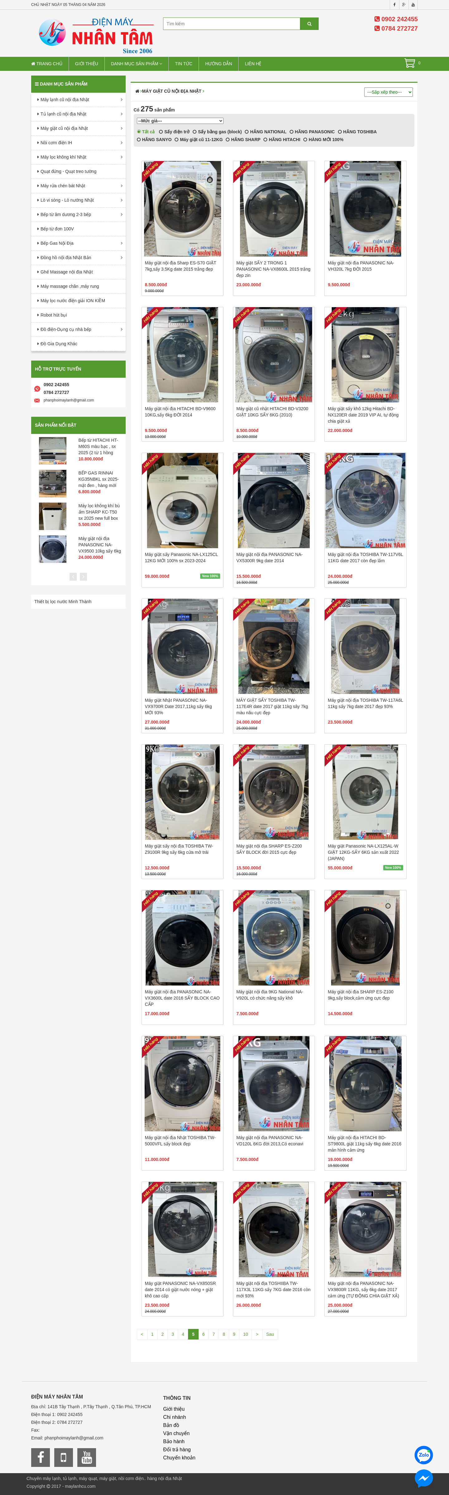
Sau (270, 1334)
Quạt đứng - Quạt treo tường (68, 171)
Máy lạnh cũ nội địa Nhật (65, 99)
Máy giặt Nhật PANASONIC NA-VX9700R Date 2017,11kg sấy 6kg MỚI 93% (178, 706)
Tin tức (183, 63)
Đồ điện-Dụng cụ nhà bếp (66, 329)
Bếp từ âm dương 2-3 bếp (66, 214)
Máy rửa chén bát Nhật (63, 185)
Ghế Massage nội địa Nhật (67, 271)
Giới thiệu (86, 63)
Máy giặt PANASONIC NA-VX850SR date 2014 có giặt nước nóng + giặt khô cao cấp (180, 1289)
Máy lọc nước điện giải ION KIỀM (73, 300)
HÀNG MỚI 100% (323, 139)
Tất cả (146, 131)
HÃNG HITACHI (281, 139)
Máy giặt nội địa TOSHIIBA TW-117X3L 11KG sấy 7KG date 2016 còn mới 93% (273, 1289)
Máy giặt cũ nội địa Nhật (64, 128)
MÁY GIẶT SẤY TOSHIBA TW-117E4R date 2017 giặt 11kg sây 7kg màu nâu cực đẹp (272, 706)
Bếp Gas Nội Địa (57, 243)
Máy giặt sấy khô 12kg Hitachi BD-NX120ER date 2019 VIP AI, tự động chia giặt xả (363, 415)
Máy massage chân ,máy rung (70, 286)
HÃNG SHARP (243, 139)
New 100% (210, 576)
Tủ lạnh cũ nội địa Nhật (63, 113)
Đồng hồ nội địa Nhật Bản (66, 257)
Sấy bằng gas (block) (217, 131)
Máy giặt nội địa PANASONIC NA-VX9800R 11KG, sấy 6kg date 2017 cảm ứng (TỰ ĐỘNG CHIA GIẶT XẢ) (363, 1289)
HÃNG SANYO (154, 139)
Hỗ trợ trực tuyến (58, 368)
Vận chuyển (176, 1433)
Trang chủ (46, 63)
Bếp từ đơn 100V (57, 228)
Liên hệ (253, 63)
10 (245, 1334)
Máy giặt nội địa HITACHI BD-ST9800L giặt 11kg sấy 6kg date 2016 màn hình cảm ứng (364, 1144)
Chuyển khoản (179, 1457)
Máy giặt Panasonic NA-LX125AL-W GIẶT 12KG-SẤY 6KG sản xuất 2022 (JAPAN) (363, 852)
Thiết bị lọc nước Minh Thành (62, 601)
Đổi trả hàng (177, 1449)
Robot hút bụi (54, 314)
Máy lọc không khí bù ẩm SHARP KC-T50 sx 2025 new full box (99, 512)
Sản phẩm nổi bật (55, 425)
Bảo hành (174, 1441)
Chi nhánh (174, 1417)
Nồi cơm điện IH (56, 142)
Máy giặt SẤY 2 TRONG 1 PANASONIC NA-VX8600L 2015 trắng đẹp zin (273, 269)
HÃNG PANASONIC (312, 131)
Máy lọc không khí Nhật (63, 157)
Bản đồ (171, 1425)
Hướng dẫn (218, 63)
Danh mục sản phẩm (136, 63)
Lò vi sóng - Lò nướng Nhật (67, 200)
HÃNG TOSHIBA (357, 131)
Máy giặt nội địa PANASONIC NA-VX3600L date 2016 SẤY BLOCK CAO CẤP (182, 998)
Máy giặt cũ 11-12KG (199, 139)
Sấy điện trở (174, 131)
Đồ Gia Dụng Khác (59, 343)
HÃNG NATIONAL (265, 131)
